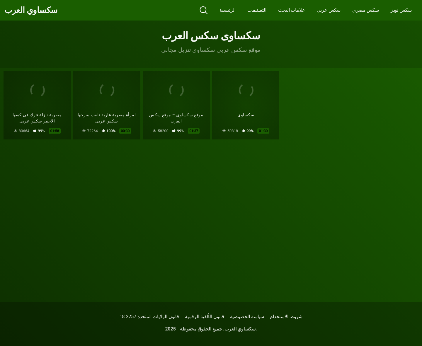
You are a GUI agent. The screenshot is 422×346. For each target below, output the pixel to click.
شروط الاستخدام (286, 316)
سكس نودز (401, 10)
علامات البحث (291, 10)
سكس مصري (365, 10)
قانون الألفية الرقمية (204, 316)
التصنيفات (256, 10)
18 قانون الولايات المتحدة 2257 (149, 316)
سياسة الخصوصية (247, 316)
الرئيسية (227, 10)
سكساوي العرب (30, 10)
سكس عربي (329, 10)
